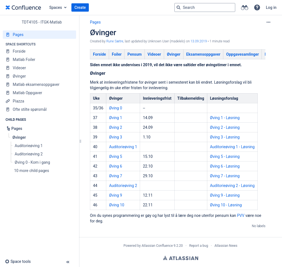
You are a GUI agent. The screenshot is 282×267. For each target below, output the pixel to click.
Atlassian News (225, 246)
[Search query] (204, 7)
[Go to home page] (23, 7)
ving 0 (117, 108)
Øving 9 (115, 195)
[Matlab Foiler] (39, 59)
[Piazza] (39, 101)
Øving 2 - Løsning (225, 127)
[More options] (268, 22)
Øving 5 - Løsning (225, 156)
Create (80, 7)
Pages (95, 22)
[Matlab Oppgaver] (39, 93)
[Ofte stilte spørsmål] (39, 109)
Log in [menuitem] (271, 7)
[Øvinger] (39, 76)
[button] (257, 7)
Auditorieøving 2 (123, 185)
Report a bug (198, 246)
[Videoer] (39, 68)
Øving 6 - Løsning (225, 166)
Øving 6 (115, 166)
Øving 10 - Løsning (226, 205)
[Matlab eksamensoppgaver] (39, 84)
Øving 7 (115, 176)
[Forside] (39, 51)
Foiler (117, 54)
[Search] (178, 7)
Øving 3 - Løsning (225, 137)
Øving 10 (116, 205)
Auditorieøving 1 (123, 147)
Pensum (134, 54)
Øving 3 (115, 137)
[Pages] (39, 34)
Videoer (154, 54)
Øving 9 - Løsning (225, 195)
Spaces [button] (55, 7)
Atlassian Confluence (157, 246)
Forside (99, 54)
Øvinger (173, 54)
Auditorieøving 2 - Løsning (232, 185)
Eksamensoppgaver (203, 54)
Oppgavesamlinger (242, 54)
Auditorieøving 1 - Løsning (232, 147)
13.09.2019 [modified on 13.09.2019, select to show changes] (198, 41)
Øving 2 (115, 127)
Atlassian (180, 257)
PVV (241, 215)
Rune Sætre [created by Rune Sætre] (114, 41)
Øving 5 (115, 156)
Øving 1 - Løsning (225, 117)
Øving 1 (115, 117)
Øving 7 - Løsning (225, 176)
